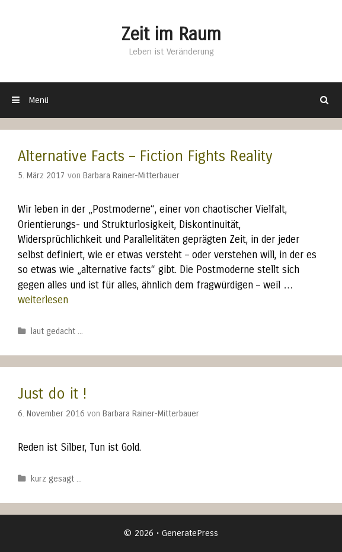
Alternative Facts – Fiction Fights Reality (145, 156)
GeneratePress (190, 533)
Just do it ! (52, 394)
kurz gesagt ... (56, 479)
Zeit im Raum (171, 34)
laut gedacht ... (57, 331)
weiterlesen (43, 300)
